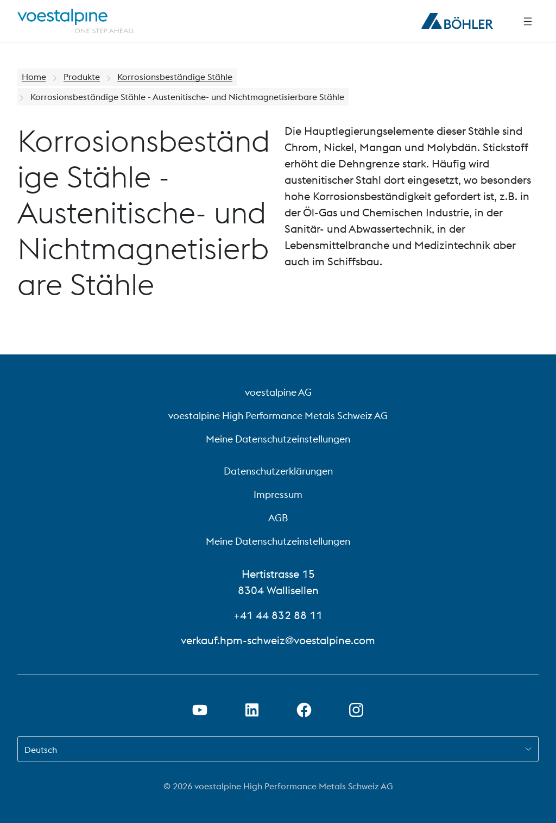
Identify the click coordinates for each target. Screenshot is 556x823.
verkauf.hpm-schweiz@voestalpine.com (278, 640)
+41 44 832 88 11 (278, 615)
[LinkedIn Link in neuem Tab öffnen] (252, 710)
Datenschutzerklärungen (278, 471)
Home (34, 77)
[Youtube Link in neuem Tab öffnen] (199, 710)
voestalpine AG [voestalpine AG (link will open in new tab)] (278, 392)
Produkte (82, 77)
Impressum (278, 494)
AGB (278, 518)
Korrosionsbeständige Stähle (174, 77)
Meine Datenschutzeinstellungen (278, 439)
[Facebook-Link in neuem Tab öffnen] (304, 710)
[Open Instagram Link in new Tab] (356, 710)
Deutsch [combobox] (40, 749)
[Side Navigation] (528, 21)
